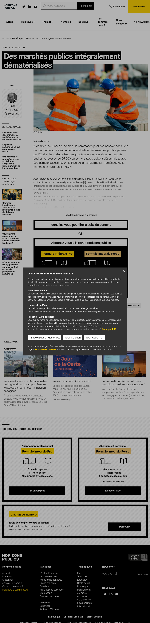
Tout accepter (94, 338)
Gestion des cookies (45, 349)
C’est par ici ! (109, 329)
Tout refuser (73, 338)
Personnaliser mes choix (45, 338)
